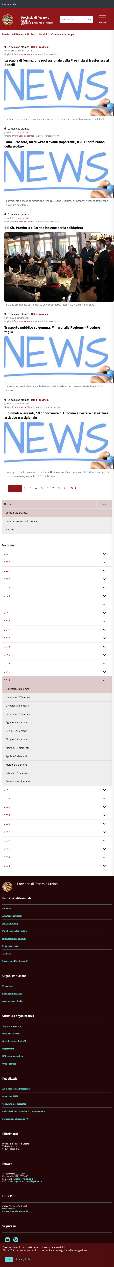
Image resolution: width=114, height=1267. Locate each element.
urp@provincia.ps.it (23, 1178)
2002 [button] (7, 857)
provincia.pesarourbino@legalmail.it (24, 1181)
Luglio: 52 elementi (16, 731)
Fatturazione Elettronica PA (15, 1119)
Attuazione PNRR (10, 1096)
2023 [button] (7, 579)
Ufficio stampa (9, 1063)
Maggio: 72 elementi (17, 748)
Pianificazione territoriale (14, 931)
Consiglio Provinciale (12, 993)
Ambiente (7, 908)
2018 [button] (7, 621)
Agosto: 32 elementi (17, 722)
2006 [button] (7, 824)
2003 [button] (7, 849)
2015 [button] (7, 646)
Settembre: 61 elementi (19, 714)
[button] (104, 504)
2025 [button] (7, 562)
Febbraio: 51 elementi (18, 773)
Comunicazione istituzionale (22, 521)
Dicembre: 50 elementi (18, 689)
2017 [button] (7, 630)
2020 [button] (7, 604)
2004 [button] (7, 840)
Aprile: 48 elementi (16, 756)
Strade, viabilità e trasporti (15, 961)
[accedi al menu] (102, 19)
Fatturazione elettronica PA (15, 1211)
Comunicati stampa (62, 34)
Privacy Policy (24, 1259)
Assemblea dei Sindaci (13, 1001)
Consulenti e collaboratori (14, 1103)
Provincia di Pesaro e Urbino (35, 19)
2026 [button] (7, 554)
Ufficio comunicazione (12, 1056)
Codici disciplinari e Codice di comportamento (23, 1111)
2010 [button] (7, 790)
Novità (43, 34)
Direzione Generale (11, 1033)
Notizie (10, 529)
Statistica (6, 953)
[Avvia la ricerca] (89, 19)
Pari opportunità (10, 923)
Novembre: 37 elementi (19, 697)
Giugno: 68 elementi (17, 739)
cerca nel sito (68, 19)
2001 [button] (7, 866)
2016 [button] (7, 638)
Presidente (7, 986)
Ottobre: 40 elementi (17, 706)
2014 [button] (7, 655)
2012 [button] (7, 672)
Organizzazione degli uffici (14, 1041)
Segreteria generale (11, 1026)
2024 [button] (7, 571)
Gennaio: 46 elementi (18, 781)
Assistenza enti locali (12, 915)
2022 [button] (7, 587)
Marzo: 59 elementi (16, 765)
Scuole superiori (10, 946)
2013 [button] (7, 663)
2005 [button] (7, 832)
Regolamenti (8, 1048)
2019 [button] (7, 613)
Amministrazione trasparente (16, 1088)
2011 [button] (7, 680)
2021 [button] (7, 596)
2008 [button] (7, 807)
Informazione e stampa (23, 54)
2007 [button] (7, 815)
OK (9, 1259)
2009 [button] (7, 798)
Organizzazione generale (14, 938)
